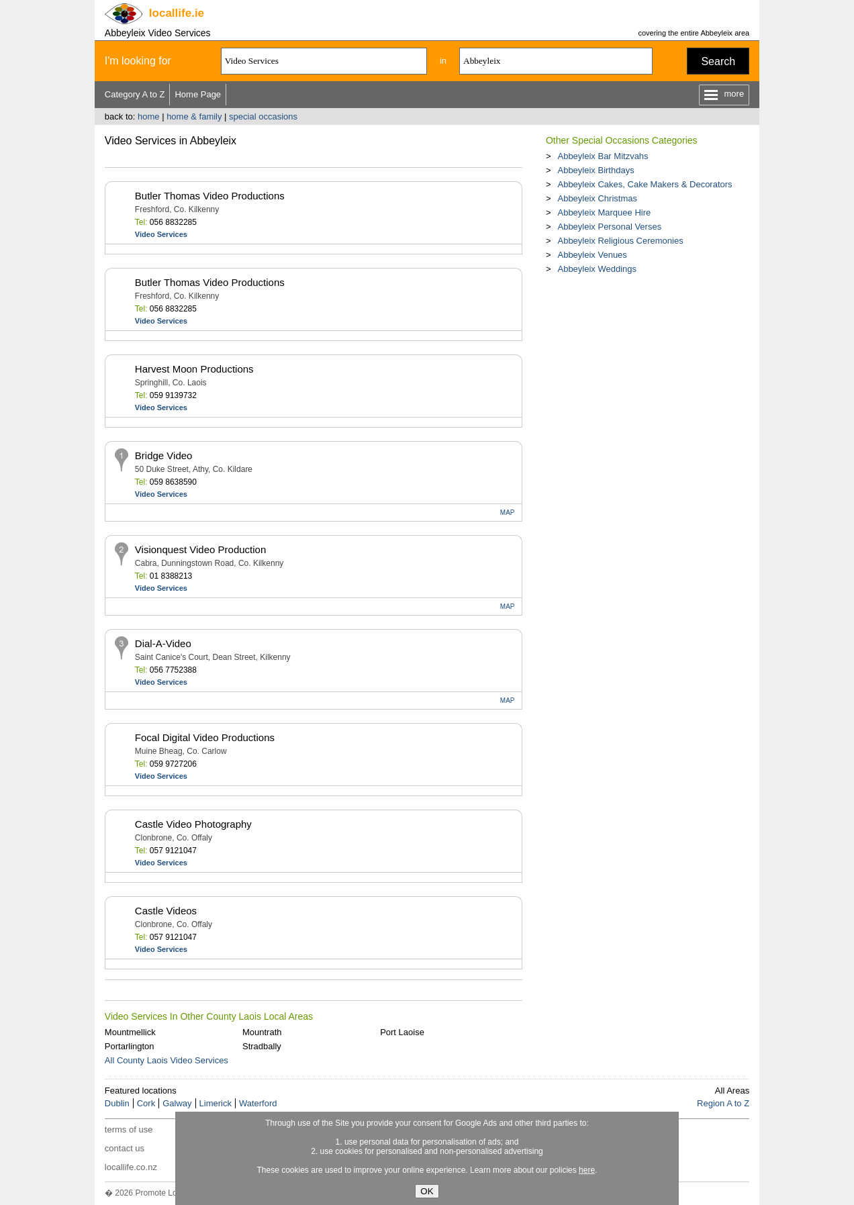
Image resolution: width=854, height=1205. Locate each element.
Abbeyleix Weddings (596, 269)
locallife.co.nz (131, 1167)
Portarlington (129, 1046)
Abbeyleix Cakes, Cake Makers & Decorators (644, 184)
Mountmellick (130, 1032)
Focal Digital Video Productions (205, 737)
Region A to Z (723, 1103)
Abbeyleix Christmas (597, 198)
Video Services (161, 234)
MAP (507, 512)
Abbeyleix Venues (591, 255)
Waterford (258, 1103)
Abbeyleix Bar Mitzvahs (602, 156)
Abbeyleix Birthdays (595, 170)
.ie (176, 13)
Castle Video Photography (193, 824)
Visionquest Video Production (200, 549)
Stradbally (261, 1046)
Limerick (215, 1103)
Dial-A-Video (163, 643)
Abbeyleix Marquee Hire (604, 212)
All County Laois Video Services (166, 1060)
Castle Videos (166, 910)
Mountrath (262, 1032)
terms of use (129, 1129)
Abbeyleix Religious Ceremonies (620, 241)
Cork (146, 1103)
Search (718, 61)
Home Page (198, 94)
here (587, 1170)
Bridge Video (164, 455)
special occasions (263, 116)
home (149, 116)
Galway (176, 1103)
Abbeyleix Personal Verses (609, 227)
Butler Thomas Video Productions (210, 195)
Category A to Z (135, 94)
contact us (124, 1148)
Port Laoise (402, 1032)
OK (426, 1191)
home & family (194, 116)
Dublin (117, 1103)
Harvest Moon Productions (194, 369)
